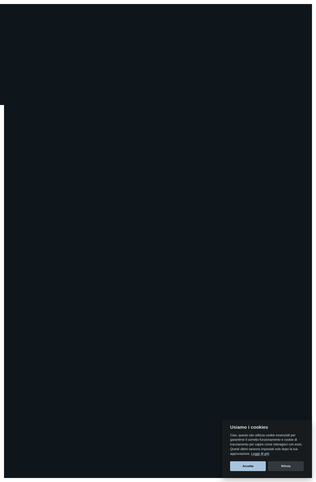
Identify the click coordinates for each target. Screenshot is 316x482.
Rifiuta (286, 466)
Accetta (248, 466)
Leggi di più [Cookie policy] (260, 453)
